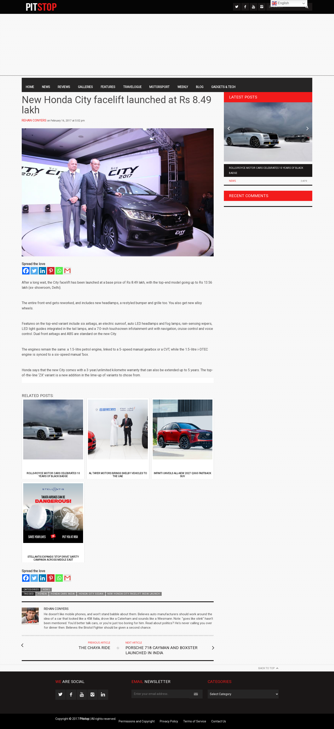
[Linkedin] (42, 270)
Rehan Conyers (34, 120)
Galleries (85, 87)
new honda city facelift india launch (133, 593)
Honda (42, 593)
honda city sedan (91, 593)
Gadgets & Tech (223, 87)
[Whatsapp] (59, 270)
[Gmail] (67, 270)
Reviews (64, 87)
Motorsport (159, 87)
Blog (199, 87)
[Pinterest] (51, 270)
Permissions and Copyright (137, 721)
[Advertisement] (167, 46)
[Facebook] (26, 270)
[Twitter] (34, 270)
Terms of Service (194, 721)
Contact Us (218, 721)
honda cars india (63, 593)
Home (30, 87)
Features (108, 87)
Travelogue (132, 87)
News (46, 87)
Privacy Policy (169, 721)
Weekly (182, 87)
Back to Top (266, 668)
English (280, 3)
